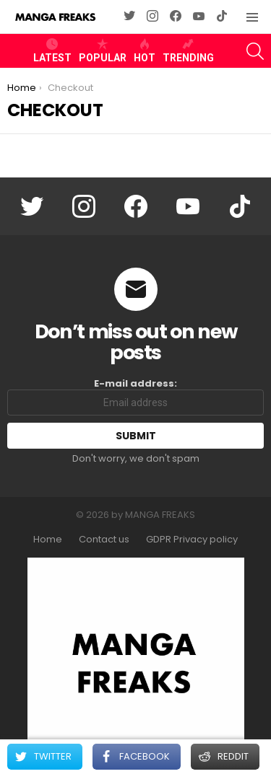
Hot (144, 50)
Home (47, 539)
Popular (102, 50)
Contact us (104, 539)
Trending (188, 50)
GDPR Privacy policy (192, 539)
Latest (52, 50)
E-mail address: (135, 396)
